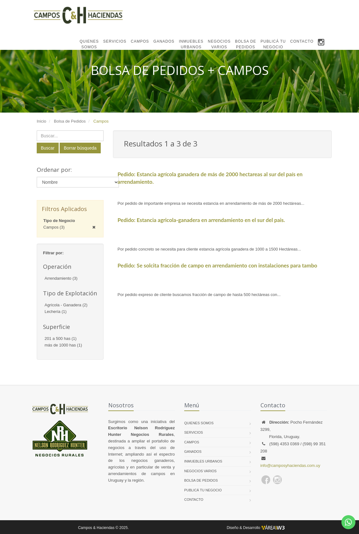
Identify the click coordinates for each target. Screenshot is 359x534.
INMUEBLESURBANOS (191, 44)
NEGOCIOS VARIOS (200, 471)
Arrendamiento (61, 278)
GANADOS (163, 41)
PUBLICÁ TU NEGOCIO (203, 490)
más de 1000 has (63, 345)
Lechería (56, 311)
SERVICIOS (114, 41)
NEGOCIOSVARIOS (219, 44)
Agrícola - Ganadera (66, 305)
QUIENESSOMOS (89, 44)
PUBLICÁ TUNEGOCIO (273, 44)
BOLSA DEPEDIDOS (245, 44)
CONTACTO (301, 41)
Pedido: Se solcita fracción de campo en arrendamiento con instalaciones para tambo (217, 265)
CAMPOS (140, 41)
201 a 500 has (61, 338)
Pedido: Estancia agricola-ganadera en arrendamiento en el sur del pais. (201, 220)
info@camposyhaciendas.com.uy (290, 465)
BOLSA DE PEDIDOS (201, 480)
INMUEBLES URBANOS (203, 461)
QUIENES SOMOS (199, 423)
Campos (54, 227)
